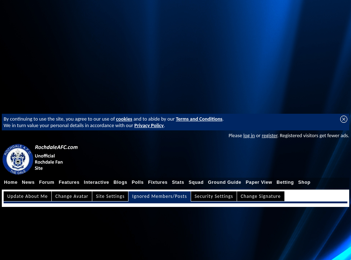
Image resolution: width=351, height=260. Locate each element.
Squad (196, 182)
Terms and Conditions (199, 119)
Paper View (259, 182)
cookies (124, 119)
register (269, 135)
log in (249, 135)
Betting (285, 182)
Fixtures (158, 182)
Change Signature (261, 196)
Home (11, 182)
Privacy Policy (149, 125)
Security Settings (214, 196)
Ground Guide (224, 182)
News (28, 182)
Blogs (120, 182)
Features (69, 182)
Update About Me (27, 196)
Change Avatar (71, 196)
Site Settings (110, 196)
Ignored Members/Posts (159, 196)
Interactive (96, 182)
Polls (138, 182)
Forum (46, 182)
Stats (178, 182)
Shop (304, 182)
